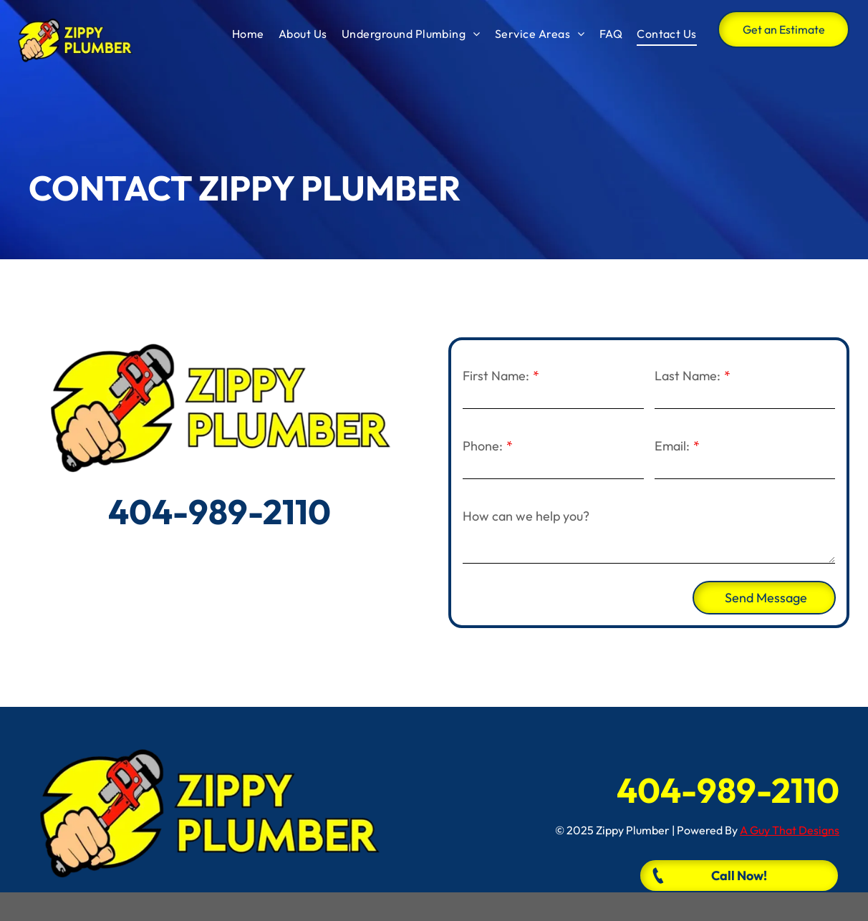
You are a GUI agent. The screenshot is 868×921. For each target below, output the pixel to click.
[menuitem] (248, 33)
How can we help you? (526, 516)
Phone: (483, 446)
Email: (672, 446)
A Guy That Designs (789, 830)
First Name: (496, 375)
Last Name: (687, 375)
